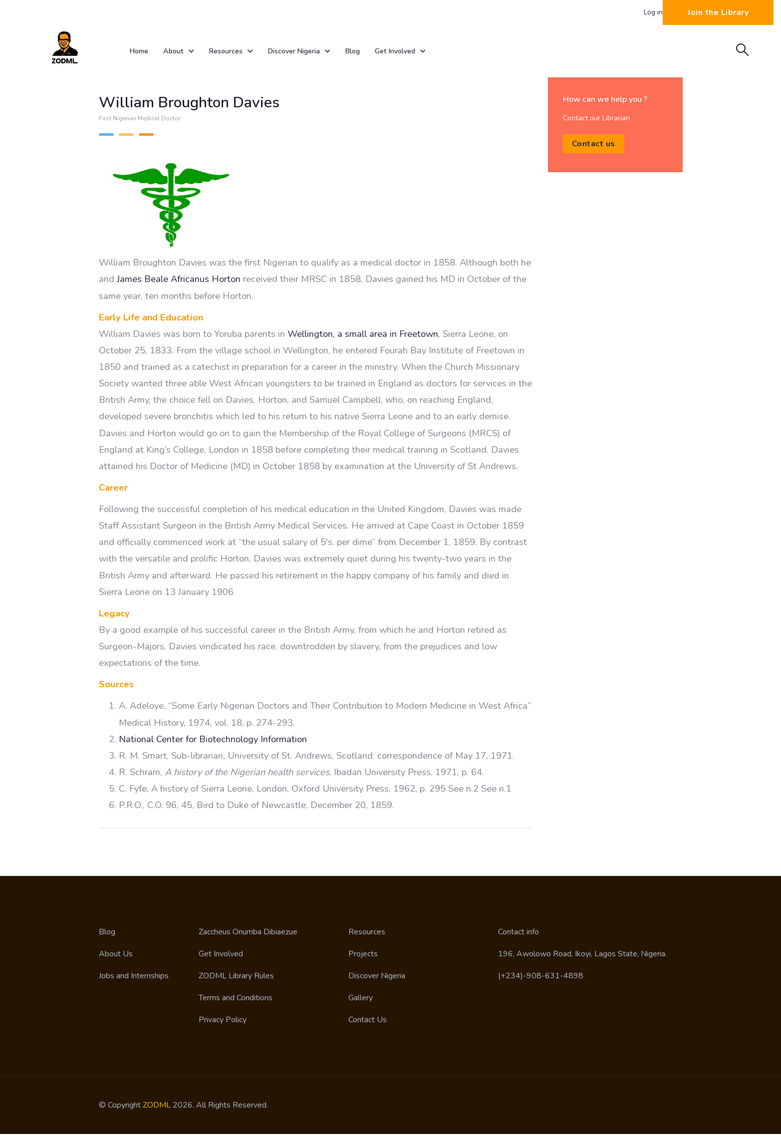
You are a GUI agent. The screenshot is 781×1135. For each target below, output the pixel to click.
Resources (237, 52)
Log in (653, 12)
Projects (363, 954)
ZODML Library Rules (236, 976)
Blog (366, 51)
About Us (116, 954)
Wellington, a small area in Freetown (362, 334)
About (182, 52)
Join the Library (718, 12)
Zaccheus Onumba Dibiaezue (248, 932)
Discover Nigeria (309, 52)
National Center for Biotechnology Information (213, 740)
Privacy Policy (223, 1020)
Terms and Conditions (235, 998)
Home (140, 51)
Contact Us (367, 1020)
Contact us (593, 144)
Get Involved (417, 52)
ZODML (157, 1106)
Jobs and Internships (134, 976)
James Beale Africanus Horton (179, 280)
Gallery (360, 998)
